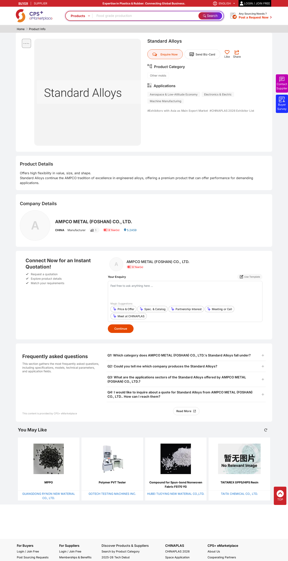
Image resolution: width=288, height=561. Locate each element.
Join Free (75, 551)
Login (62, 551)
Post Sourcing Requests (32, 557)
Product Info (37, 29)
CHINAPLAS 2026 (177, 551)
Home (21, 29)
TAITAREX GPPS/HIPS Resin (239, 482)
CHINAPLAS (174, 546)
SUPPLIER (40, 3)
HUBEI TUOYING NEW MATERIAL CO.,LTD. (175, 493)
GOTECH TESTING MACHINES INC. (112, 493)
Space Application (177, 557)
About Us (214, 551)
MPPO (48, 482)
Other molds (158, 75)
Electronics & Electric (218, 94)
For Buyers (25, 546)
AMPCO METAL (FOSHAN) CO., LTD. (93, 221)
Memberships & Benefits (75, 557)
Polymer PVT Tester (112, 482)
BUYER (23, 3)
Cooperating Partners (222, 557)
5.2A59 (130, 230)
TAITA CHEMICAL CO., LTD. (239, 493)
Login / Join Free (28, 551)
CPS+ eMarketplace (223, 546)
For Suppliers (69, 546)
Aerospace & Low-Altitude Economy (174, 94)
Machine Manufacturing (165, 101)
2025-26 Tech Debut (116, 557)
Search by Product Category (121, 551)
